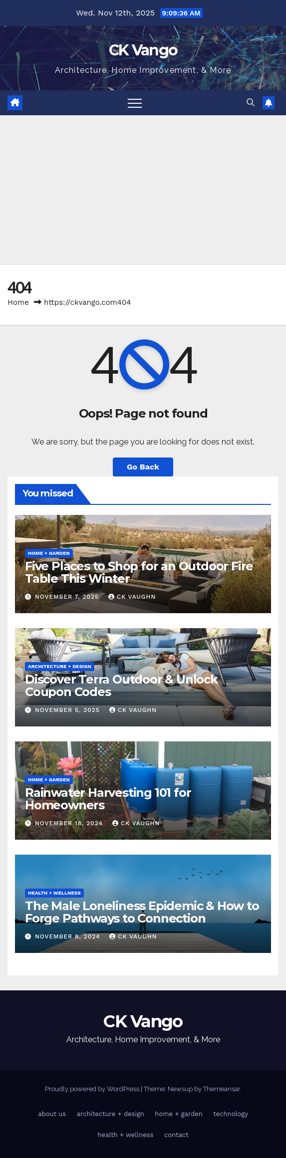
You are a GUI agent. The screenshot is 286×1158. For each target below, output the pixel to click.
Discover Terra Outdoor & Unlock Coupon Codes (121, 685)
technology (230, 1114)
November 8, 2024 (68, 936)
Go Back (143, 466)
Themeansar (221, 1089)
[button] (251, 102)
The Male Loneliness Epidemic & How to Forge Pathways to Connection (142, 912)
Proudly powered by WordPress (93, 1089)
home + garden (49, 553)
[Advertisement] (143, 190)
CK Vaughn (132, 596)
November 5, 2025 (68, 709)
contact (176, 1135)
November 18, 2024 (70, 823)
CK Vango (143, 50)
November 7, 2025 (68, 596)
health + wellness (54, 893)
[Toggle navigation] (134, 102)
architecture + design (59, 666)
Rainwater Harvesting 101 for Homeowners (108, 798)
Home (18, 302)
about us (52, 1114)
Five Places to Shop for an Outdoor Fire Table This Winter (139, 572)
